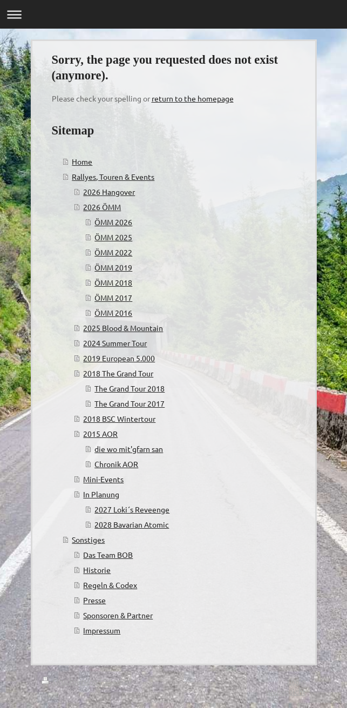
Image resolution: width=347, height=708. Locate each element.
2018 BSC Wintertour (119, 418)
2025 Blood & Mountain (123, 328)
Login (296, 681)
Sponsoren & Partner (118, 615)
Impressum (101, 630)
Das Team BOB (108, 554)
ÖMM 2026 (113, 222)
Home (82, 161)
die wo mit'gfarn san (128, 449)
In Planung (101, 494)
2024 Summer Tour (115, 343)
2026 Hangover (109, 192)
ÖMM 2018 (113, 282)
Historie (97, 570)
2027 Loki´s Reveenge (131, 509)
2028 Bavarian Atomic (131, 524)
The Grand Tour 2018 (129, 388)
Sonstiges (88, 539)
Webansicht (286, 691)
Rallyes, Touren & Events (113, 176)
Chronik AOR (116, 464)
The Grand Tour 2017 (129, 403)
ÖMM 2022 (113, 252)
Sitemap (117, 681)
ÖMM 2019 (113, 267)
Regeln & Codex (110, 585)
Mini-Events (103, 479)
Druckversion (70, 681)
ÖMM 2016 (113, 313)
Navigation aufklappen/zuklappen (173, 14)
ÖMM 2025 (113, 237)
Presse (94, 600)
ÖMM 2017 (113, 297)
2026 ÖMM (102, 207)
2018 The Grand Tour (118, 373)
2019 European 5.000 (119, 358)
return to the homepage (193, 98)
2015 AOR (100, 434)
